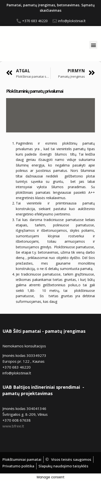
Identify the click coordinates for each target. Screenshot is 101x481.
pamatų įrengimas (65, 331)
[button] (93, 45)
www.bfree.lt (13, 426)
